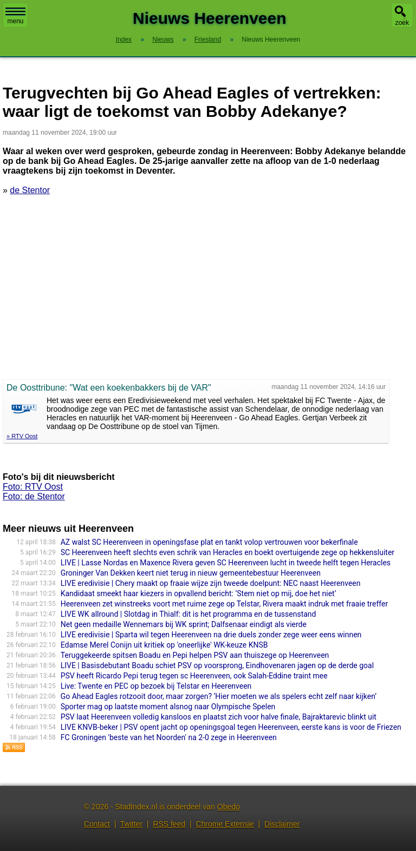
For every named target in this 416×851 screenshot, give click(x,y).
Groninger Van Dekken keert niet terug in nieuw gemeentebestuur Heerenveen (191, 573)
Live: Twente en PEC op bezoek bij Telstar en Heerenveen (156, 686)
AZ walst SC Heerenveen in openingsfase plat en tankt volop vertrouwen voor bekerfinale (209, 542)
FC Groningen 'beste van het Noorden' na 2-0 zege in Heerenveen (169, 737)
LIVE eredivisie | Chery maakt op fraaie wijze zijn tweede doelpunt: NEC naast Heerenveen (211, 583)
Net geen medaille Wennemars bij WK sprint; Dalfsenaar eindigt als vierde (184, 624)
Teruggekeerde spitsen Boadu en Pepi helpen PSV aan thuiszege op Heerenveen (195, 655)
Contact (97, 824)
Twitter (131, 824)
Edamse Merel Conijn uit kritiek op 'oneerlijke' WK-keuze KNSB (164, 645)
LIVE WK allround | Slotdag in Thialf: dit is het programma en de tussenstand (188, 614)
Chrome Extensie (224, 824)
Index (124, 39)
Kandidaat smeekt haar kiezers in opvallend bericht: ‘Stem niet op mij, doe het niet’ (198, 593)
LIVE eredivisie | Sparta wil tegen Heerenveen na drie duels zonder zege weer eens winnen (211, 634)
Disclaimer (282, 824)
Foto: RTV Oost (33, 486)
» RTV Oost (21, 436)
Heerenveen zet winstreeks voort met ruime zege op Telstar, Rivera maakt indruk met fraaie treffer (224, 603)
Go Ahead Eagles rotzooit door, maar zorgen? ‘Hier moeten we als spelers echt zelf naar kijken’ (218, 696)
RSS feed (169, 824)
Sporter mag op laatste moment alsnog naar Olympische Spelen (168, 706)
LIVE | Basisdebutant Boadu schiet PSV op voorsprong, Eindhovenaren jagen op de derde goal (217, 665)
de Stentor (30, 190)
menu (15, 16)
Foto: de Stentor (34, 496)
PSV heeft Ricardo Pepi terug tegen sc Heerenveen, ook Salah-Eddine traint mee (194, 675)
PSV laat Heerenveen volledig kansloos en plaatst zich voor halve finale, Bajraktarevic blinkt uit (218, 717)
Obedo (228, 806)
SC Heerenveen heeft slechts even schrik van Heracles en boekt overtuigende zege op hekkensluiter (227, 552)
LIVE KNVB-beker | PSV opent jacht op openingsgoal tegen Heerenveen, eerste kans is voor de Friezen (231, 727)
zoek (402, 23)
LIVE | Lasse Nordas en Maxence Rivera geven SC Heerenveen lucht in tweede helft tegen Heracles (226, 562)
